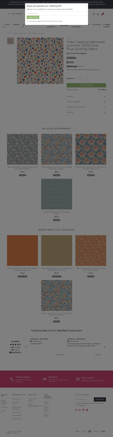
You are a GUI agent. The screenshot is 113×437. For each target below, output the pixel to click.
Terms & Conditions (47, 21)
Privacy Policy (58, 21)
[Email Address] (56, 13)
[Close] (85, 6)
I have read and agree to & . (45, 21)
